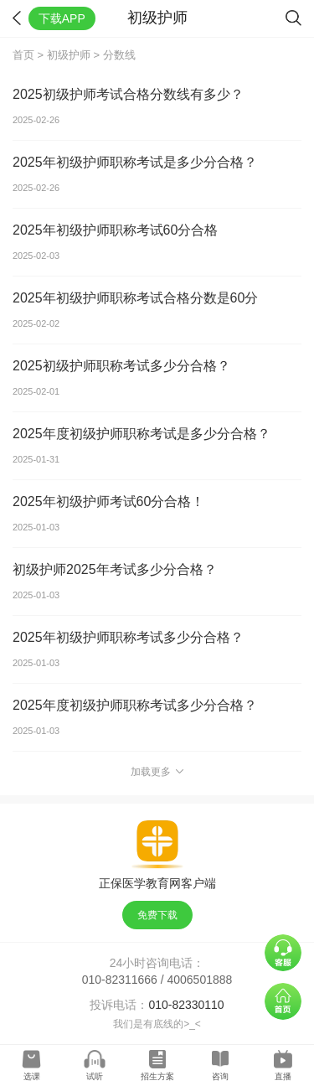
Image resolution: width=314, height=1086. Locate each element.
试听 (94, 1076)
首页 (23, 55)
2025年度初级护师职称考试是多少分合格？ (141, 434)
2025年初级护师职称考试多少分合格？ (128, 637)
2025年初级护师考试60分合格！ (108, 501)
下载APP (62, 18)
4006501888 (200, 979)
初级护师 (68, 55)
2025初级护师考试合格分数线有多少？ (128, 94)
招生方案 (157, 1076)
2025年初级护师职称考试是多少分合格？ (135, 162)
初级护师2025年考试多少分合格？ (115, 569)
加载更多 (157, 772)
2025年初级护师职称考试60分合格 (115, 230)
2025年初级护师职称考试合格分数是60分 (135, 298)
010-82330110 (186, 1004)
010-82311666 (119, 979)
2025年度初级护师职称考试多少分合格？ (135, 705)
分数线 (119, 55)
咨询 (220, 1076)
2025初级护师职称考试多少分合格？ (121, 366)
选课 (31, 1076)
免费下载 (157, 915)
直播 (283, 1076)
